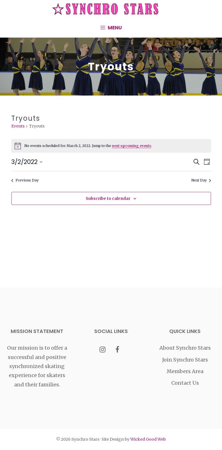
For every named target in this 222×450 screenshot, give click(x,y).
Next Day (201, 180)
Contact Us (185, 383)
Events (18, 126)
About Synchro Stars (185, 348)
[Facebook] (117, 350)
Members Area (185, 371)
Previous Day (25, 180)
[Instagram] (102, 350)
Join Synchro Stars (185, 359)
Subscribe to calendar (108, 198)
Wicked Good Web (148, 439)
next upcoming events (131, 146)
